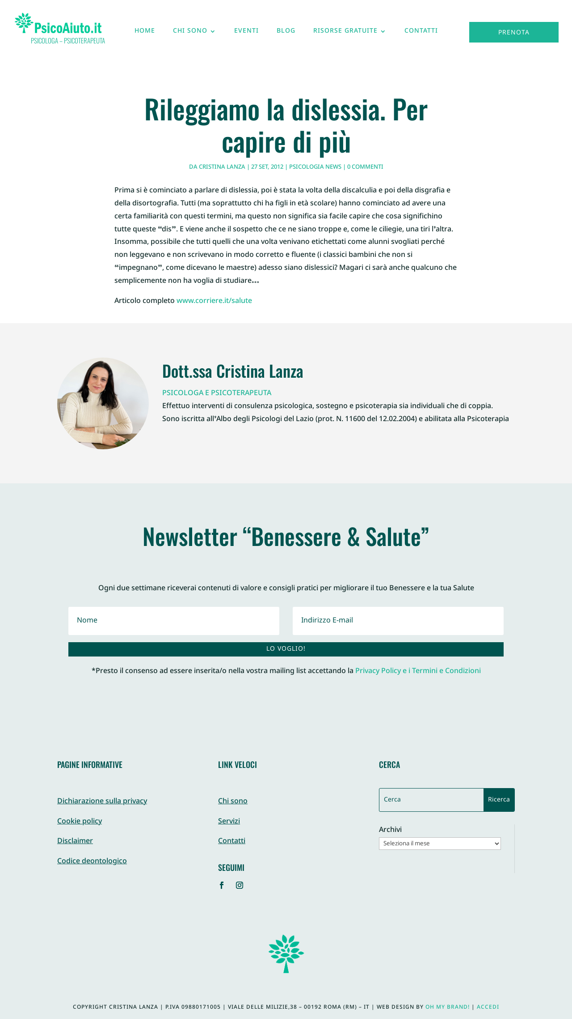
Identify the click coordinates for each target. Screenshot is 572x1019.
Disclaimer (75, 841)
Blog (286, 33)
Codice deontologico (92, 862)
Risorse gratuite (345, 33)
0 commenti (365, 167)
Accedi (488, 1007)
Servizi (229, 822)
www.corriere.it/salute (214, 301)
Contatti (421, 33)
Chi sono (190, 33)
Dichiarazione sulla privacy (102, 802)
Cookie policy (79, 822)
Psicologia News (315, 167)
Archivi (390, 830)
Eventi (246, 33)
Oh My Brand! (447, 1007)
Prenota (514, 33)
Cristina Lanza (222, 167)
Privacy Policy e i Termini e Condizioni (418, 671)
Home (145, 33)
